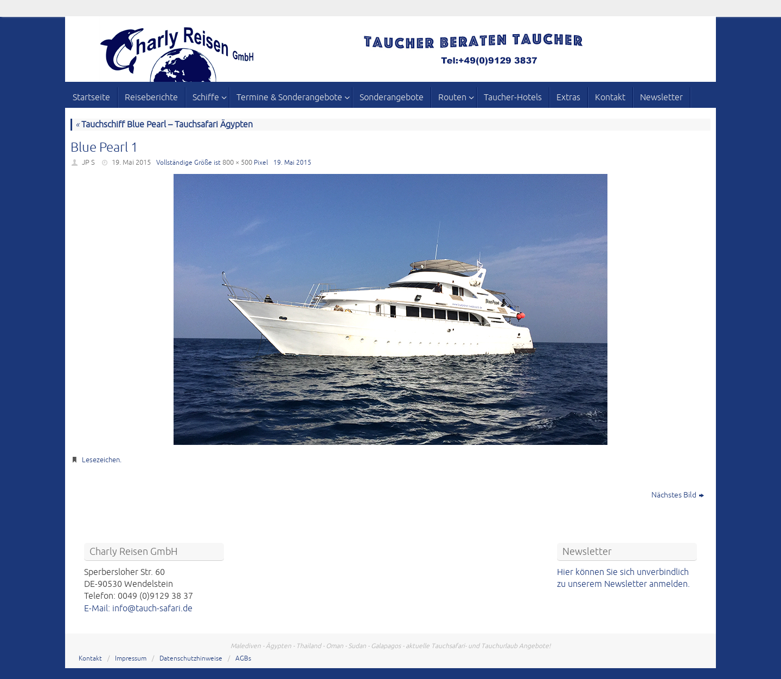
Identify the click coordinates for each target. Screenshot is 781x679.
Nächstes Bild (677, 495)
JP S (88, 162)
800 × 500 (237, 162)
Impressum (130, 659)
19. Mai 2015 (131, 162)
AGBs (243, 659)
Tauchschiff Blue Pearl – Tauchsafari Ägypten (164, 124)
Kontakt (90, 659)
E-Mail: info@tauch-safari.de (138, 608)
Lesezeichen (101, 460)
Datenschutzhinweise (190, 659)
